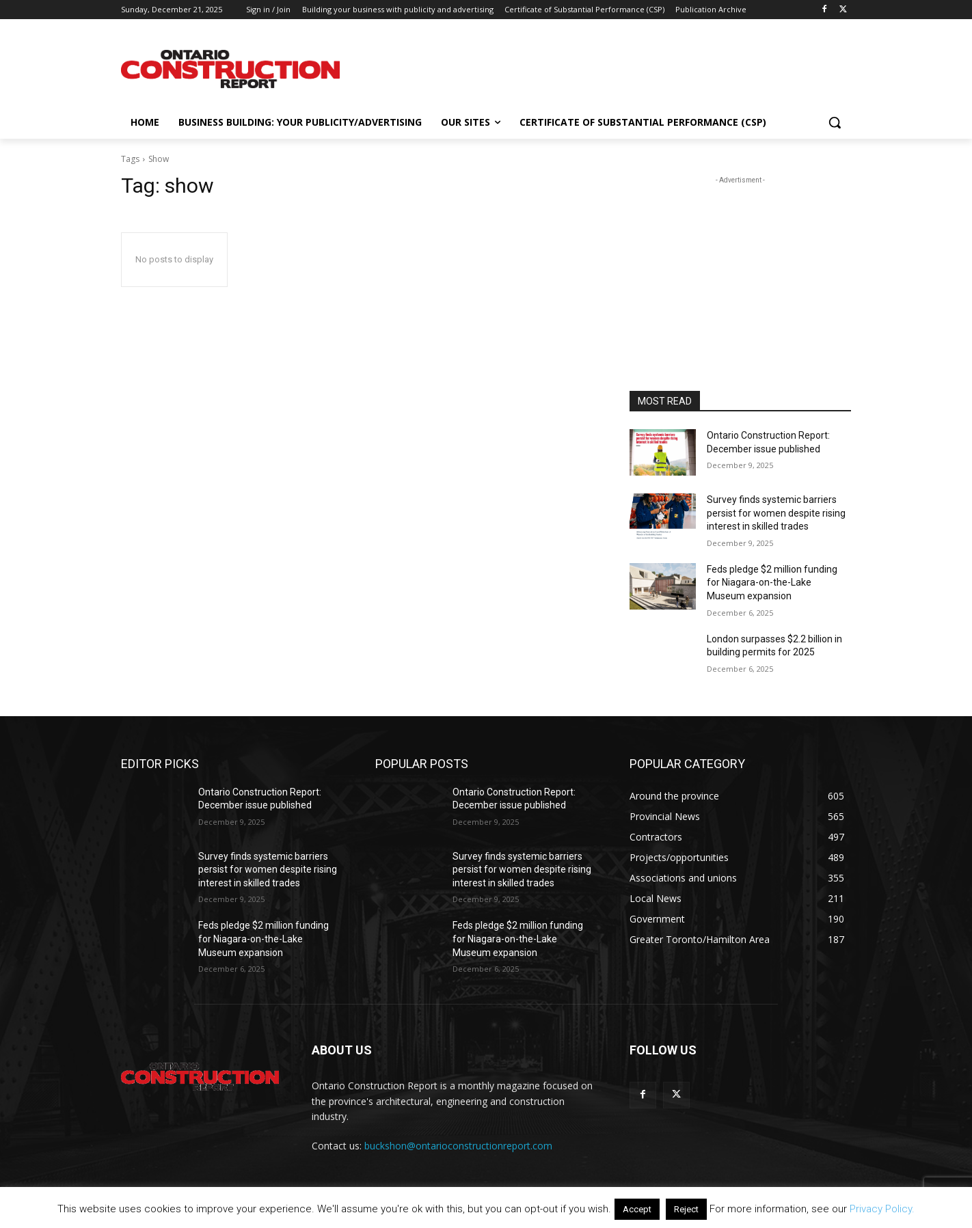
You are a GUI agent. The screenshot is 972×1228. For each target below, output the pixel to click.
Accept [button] (637, 1209)
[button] (834, 122)
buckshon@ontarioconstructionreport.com (458, 1145)
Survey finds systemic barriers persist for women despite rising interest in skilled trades (776, 513)
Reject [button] (686, 1209)
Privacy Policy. (882, 1209)
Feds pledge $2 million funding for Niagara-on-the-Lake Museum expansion (772, 582)
